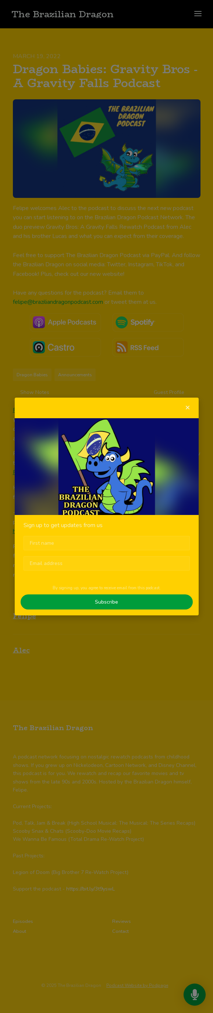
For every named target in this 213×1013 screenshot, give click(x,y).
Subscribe (106, 601)
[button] (187, 408)
